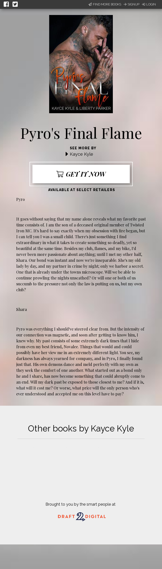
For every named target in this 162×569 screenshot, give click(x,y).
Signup (131, 4)
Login (149, 4)
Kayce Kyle (81, 154)
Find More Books (104, 4)
